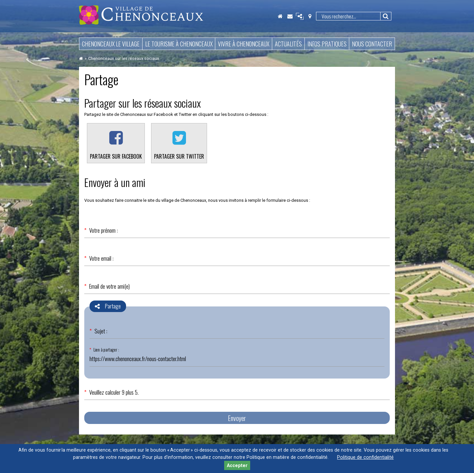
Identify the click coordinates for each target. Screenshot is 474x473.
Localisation (309, 16)
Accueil (280, 16)
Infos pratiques (327, 43)
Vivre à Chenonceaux (243, 43)
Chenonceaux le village (111, 43)
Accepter (237, 465)
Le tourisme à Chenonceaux (179, 43)
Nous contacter (372, 43)
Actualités (288, 43)
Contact (290, 16)
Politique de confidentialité (365, 457)
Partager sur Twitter (179, 156)
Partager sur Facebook (116, 156)
